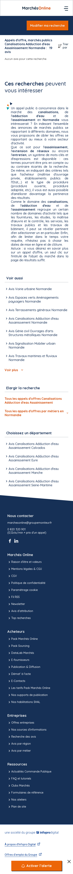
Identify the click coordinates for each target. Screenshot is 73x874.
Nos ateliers (16, 800)
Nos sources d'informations (27, 730)
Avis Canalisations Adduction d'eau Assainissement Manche (32, 471)
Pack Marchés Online (22, 639)
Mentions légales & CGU (24, 569)
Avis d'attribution (20, 611)
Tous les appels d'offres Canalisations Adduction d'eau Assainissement (33, 400)
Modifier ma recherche (47, 25)
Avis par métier (19, 751)
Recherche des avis (21, 737)
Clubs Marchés (18, 786)
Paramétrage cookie (22, 590)
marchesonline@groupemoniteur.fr (29, 522)
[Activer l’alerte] (36, 866)
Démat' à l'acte (19, 674)
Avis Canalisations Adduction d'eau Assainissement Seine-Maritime (32, 483)
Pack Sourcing (18, 646)
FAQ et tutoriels (19, 779)
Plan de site (16, 807)
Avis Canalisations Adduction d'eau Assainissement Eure (32, 458)
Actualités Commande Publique (29, 772)
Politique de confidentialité (26, 583)
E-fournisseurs (18, 660)
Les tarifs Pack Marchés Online (28, 688)
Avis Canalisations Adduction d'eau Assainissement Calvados (32, 446)
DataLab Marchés (20, 653)
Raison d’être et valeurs (24, 562)
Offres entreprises (20, 723)
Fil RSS (13, 597)
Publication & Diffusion (23, 667)
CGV (12, 576)
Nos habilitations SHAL (23, 702)
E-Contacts (16, 681)
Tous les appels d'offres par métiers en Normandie (36, 413)
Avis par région (19, 744)
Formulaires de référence (25, 793)
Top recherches (19, 618)
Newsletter (16, 604)
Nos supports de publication (27, 695)
